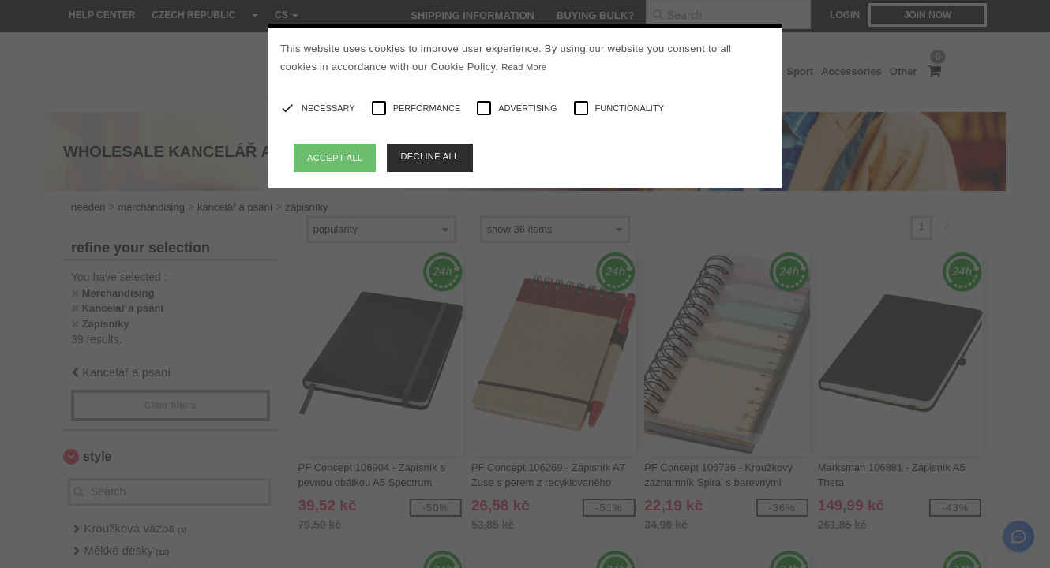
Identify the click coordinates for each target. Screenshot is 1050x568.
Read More (523, 67)
